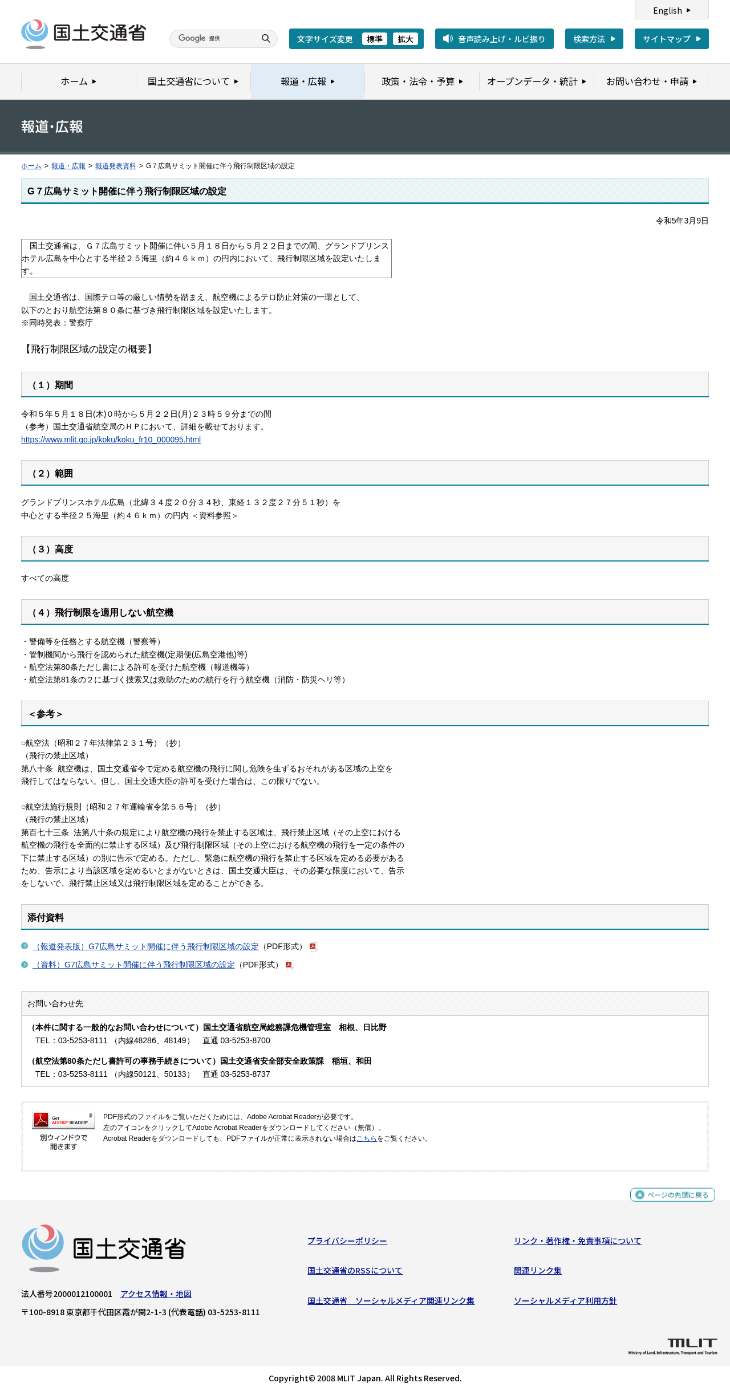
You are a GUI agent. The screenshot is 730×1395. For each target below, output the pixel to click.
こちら (366, 1138)
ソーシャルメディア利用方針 (565, 1302)
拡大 (405, 38)
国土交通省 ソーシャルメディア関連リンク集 (390, 1302)
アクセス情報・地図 (156, 1296)
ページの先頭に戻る (673, 1202)
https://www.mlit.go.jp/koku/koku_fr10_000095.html (111, 439)
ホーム (31, 166)
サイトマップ (667, 38)
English (667, 10)
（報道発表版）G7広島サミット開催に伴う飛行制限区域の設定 (146, 946)
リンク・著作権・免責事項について (578, 1243)
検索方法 (589, 38)
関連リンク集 (538, 1273)
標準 (375, 38)
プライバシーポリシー (347, 1243)
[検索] (211, 38)
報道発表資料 (115, 166)
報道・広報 (68, 166)
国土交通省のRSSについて (355, 1273)
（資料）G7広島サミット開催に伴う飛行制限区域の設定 (134, 964)
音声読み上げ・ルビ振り (502, 38)
